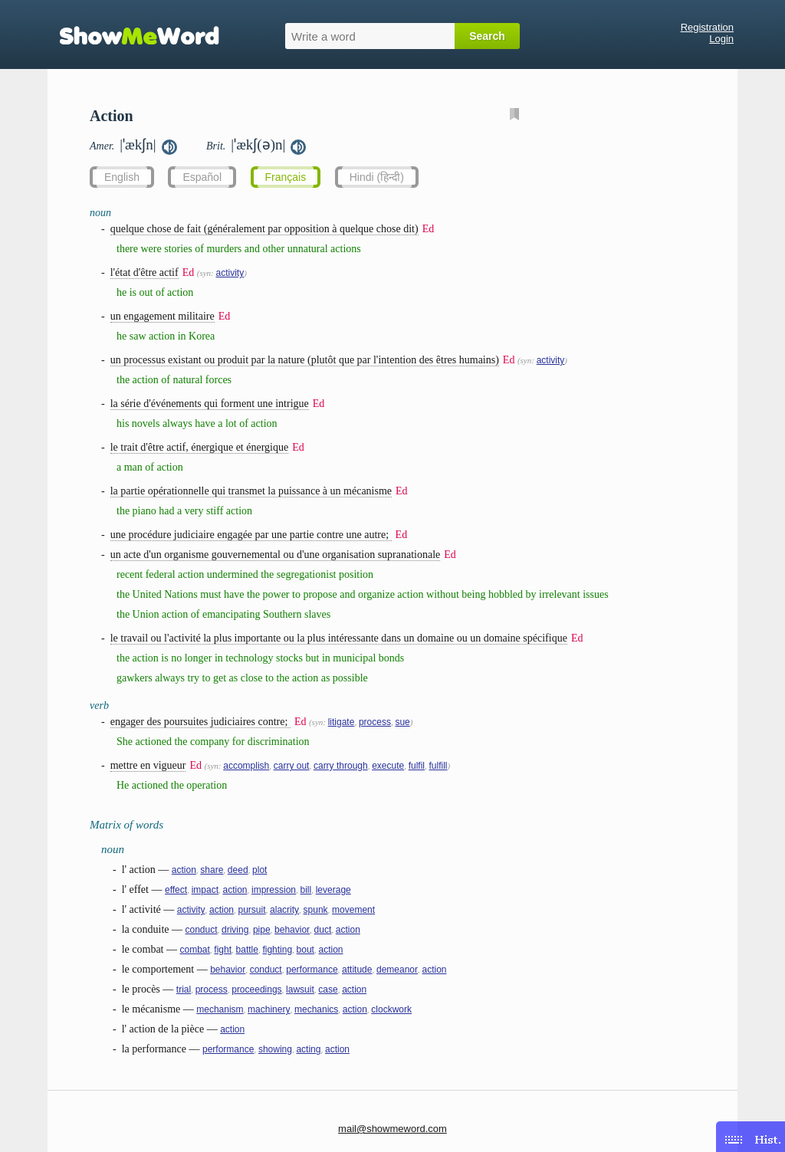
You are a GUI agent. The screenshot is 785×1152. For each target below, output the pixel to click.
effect (176, 890)
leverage (333, 890)
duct (323, 929)
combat (194, 949)
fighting (277, 949)
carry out (292, 765)
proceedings (256, 989)
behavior (292, 929)
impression (273, 890)
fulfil (417, 765)
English (122, 177)
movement (353, 909)
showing (275, 1049)
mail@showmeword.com (392, 1128)
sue (402, 722)
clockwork (391, 1009)
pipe (262, 929)
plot (259, 870)
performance (311, 969)
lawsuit (300, 989)
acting (308, 1049)
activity (229, 272)
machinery (269, 1009)
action (184, 870)
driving (235, 929)
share (211, 870)
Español (202, 177)
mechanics (316, 1009)
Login (721, 38)
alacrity (284, 909)
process (375, 722)
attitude (357, 969)
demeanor (397, 969)
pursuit (252, 909)
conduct (201, 929)
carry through (341, 765)
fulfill (438, 765)
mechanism (219, 1009)
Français (286, 177)
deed (238, 870)
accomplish (246, 765)
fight (223, 949)
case (327, 989)
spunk (316, 909)
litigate (341, 722)
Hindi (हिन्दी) (377, 177)
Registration (707, 27)
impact (205, 890)
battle (247, 949)
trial (183, 989)
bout (305, 949)
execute (388, 765)
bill (306, 890)
